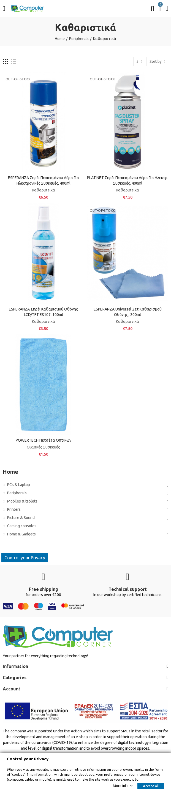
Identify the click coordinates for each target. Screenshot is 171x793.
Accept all (151, 786)
